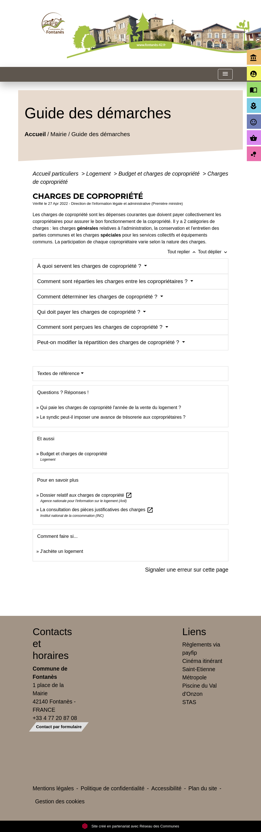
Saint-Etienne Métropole (198, 673)
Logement (99, 173)
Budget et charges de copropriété (159, 173)
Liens (194, 631)
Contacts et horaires (52, 643)
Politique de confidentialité (112, 788)
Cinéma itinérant (202, 661)
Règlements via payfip (201, 648)
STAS (189, 702)
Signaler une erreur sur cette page (186, 569)
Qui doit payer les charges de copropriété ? (89, 312)
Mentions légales (53, 788)
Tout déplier (213, 251)
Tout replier (182, 251)
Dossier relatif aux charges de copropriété (86, 495)
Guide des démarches (100, 133)
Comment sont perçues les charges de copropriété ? (100, 327)
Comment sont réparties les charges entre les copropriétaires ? (113, 281)
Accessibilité (166, 788)
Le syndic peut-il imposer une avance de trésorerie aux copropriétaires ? (112, 417)
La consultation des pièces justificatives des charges (96, 509)
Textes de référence (58, 373)
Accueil (35, 133)
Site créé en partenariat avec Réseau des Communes (130, 826)
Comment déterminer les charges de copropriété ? (98, 297)
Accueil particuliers (56, 173)
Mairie (58, 133)
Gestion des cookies (60, 801)
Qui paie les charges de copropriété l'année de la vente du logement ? (110, 407)
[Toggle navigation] (225, 74)
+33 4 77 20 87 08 (55, 718)
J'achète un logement (61, 551)
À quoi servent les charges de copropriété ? (90, 266)
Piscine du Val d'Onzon (199, 690)
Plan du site (202, 788)
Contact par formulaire (59, 726)
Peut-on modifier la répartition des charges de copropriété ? (109, 342)
